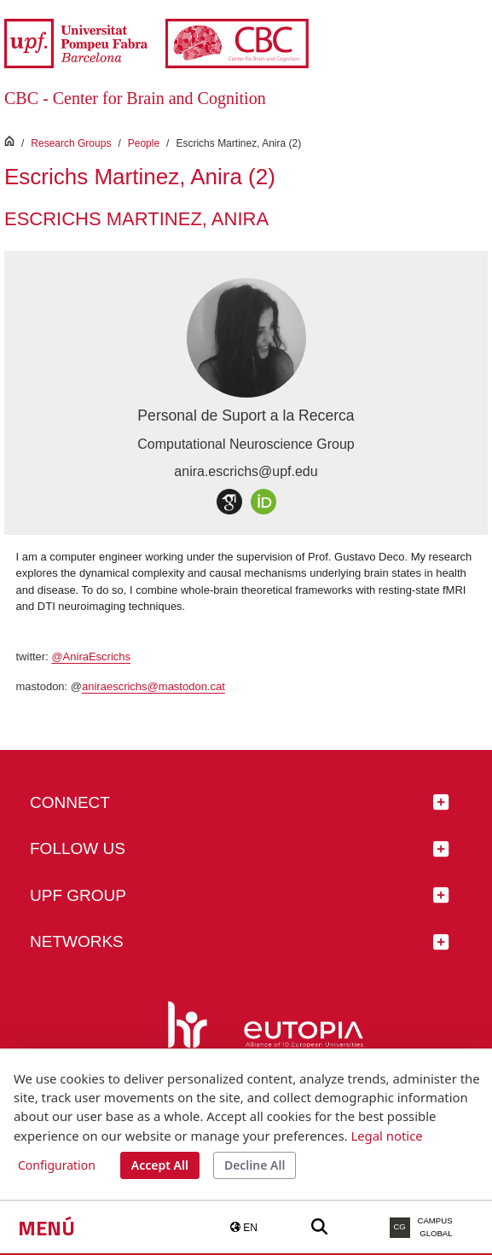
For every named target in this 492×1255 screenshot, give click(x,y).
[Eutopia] (303, 1037)
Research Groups (71, 143)
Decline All (254, 1165)
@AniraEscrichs (90, 656)
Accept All (159, 1165)
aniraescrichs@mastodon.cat (153, 686)
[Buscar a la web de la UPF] (319, 1227)
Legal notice (386, 1135)
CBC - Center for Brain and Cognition (135, 98)
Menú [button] (46, 1227)
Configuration (57, 1165)
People (143, 143)
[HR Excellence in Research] (184, 1037)
